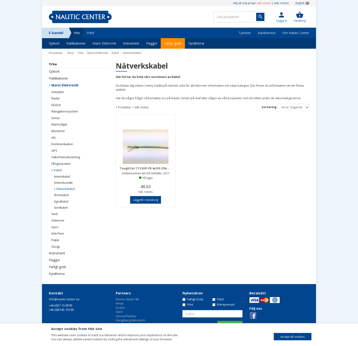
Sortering (269, 107)
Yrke (77, 33)
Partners (123, 293)
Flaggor (151, 43)
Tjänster (245, 33)
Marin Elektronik (104, 43)
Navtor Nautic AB (127, 299)
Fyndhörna (196, 43)
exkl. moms (281, 3)
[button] (281, 17)
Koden (120, 308)
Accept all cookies (292, 337)
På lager (147, 178)
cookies (82, 335)
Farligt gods (173, 43)
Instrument (131, 43)
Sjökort (54, 43)
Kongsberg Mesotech (130, 320)
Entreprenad (223, 304)
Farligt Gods (192, 299)
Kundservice (267, 33)
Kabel (115, 53)
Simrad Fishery (126, 316)
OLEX (119, 312)
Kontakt (56, 293)
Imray (120, 303)
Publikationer (76, 43)
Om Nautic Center (295, 33)
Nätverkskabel (132, 53)
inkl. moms (264, 3)
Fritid (90, 33)
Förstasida (56, 53)
